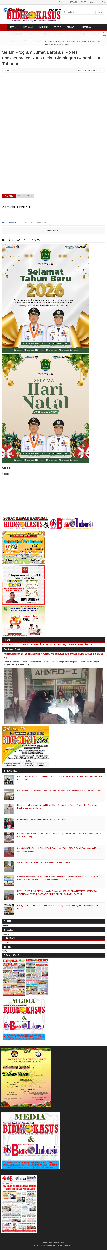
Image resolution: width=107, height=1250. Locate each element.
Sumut (70, 34)
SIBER (83, 2)
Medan (44, 644)
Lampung (35, 645)
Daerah (11, 644)
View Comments (53, 230)
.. (2, 2)
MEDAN (13, 27)
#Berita (30, 196)
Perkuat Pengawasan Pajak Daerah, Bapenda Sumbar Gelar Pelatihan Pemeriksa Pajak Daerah (59, 791)
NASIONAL (28, 27)
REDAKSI (73, 2)
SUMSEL (71, 27)
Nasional (54, 644)
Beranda (62, 2)
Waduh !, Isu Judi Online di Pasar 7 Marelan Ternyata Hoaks (43, 862)
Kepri (25, 41)
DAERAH (43, 27)
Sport (66, 645)
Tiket (104, 2)
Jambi (13, 41)
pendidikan (98, 645)
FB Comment (10, 222)
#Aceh (20, 196)
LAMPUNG (86, 27)
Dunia (18, 645)
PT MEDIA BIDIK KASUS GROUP (57, 1245)
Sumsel (38, 41)
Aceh (58, 34)
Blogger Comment (33, 222)
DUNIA (46, 34)
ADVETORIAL (16, 34)
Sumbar (95, 34)
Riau (82, 34)
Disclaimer (94, 2)
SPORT (57, 27)
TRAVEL (33, 34)
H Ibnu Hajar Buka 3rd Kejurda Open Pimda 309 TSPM (41, 819)
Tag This (9, 196)
